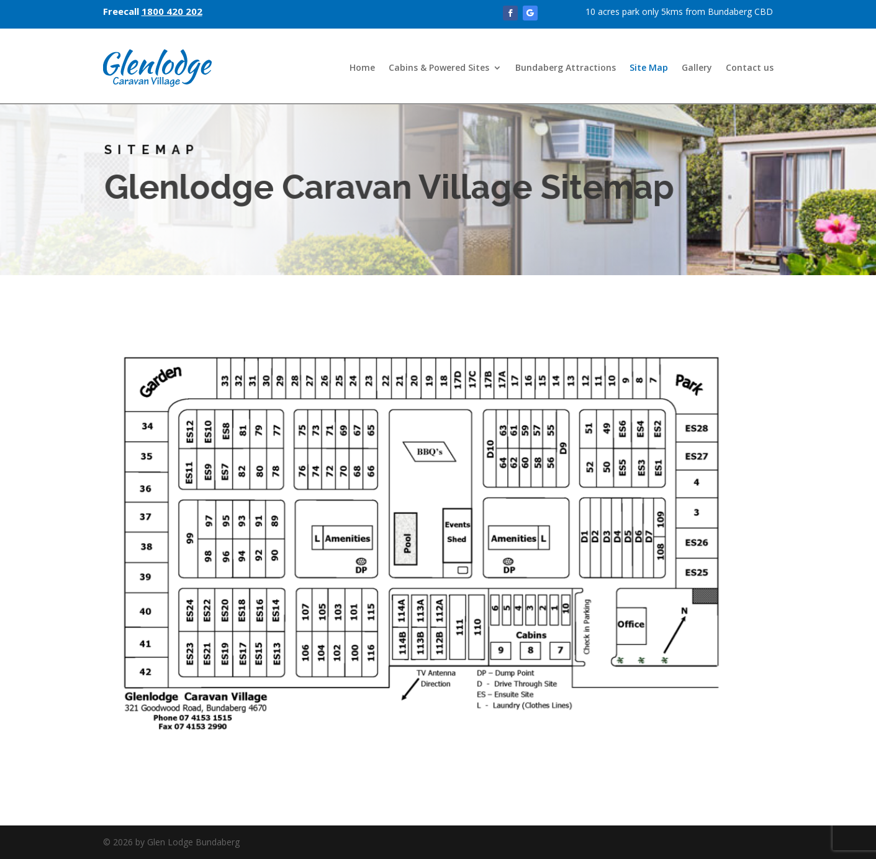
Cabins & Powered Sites (439, 67)
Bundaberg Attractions (565, 67)
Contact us (750, 67)
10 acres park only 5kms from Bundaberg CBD (679, 11)
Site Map (649, 67)
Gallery (697, 67)
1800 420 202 (172, 11)
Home (362, 67)
